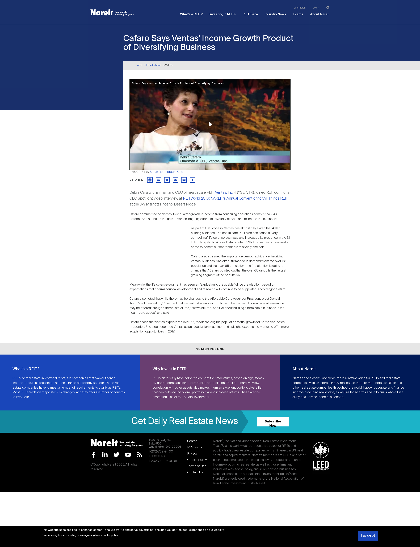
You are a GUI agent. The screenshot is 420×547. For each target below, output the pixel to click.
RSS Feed (139, 455)
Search (192, 441)
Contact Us (195, 472)
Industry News (275, 14)
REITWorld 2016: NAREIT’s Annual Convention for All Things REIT (235, 198)
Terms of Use (196, 466)
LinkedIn (105, 455)
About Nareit (320, 14)
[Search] (328, 7)
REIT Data (250, 14)
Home (139, 65)
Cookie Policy (197, 460)
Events (298, 14)
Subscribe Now (273, 423)
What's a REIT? (191, 14)
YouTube (128, 455)
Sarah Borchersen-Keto (166, 172)
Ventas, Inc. (224, 193)
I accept (368, 535)
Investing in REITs (222, 14)
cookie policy (110, 535)
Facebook (93, 455)
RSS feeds (194, 447)
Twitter (117, 455)
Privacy (192, 453)
